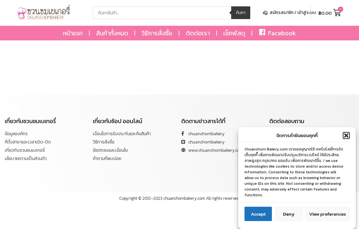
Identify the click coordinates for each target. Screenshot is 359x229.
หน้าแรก (73, 33)
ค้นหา (240, 12)
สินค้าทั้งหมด (112, 33)
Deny (288, 214)
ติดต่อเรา (198, 33)
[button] (346, 136)
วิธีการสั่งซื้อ (157, 33)
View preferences (327, 214)
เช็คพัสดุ (234, 33)
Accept (258, 214)
